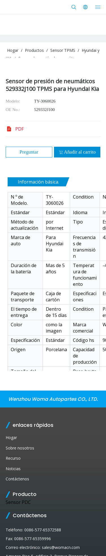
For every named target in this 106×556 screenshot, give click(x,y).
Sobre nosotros (20, 448)
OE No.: (13, 109)
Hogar (11, 437)
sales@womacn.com (61, 547)
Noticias (13, 468)
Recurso (13, 458)
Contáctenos (17, 479)
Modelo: (13, 101)
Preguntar (29, 152)
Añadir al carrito (77, 152)
